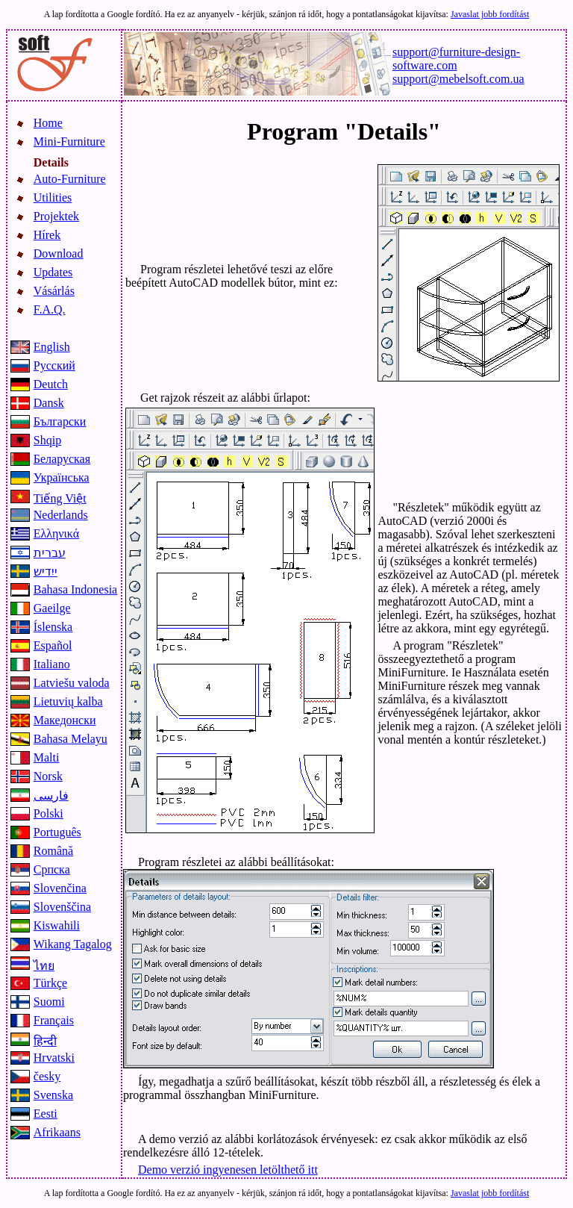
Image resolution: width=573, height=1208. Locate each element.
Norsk (48, 776)
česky (47, 1076)
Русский (54, 365)
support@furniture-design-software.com (456, 59)
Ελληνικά (56, 533)
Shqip (47, 440)
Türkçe (50, 983)
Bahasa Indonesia (75, 589)
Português (57, 832)
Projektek (56, 216)
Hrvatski (54, 1057)
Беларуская (62, 458)
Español (53, 645)
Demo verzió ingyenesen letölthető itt (228, 1169)
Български (60, 421)
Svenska (53, 1095)
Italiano (52, 664)
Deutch (51, 384)
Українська (62, 477)
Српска (52, 869)
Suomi (49, 1001)
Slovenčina (60, 888)
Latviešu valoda (72, 682)
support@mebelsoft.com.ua (458, 78)
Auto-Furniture (70, 178)
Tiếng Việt (60, 498)
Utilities (53, 197)
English (52, 346)
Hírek (47, 234)
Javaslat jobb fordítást (490, 14)
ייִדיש (45, 571)
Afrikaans (57, 1132)
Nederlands (61, 514)
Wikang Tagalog (73, 944)
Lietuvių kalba (68, 701)
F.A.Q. (50, 309)
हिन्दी (45, 1041)
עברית (50, 553)
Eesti (45, 1113)
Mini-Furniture (69, 141)
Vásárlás (54, 290)
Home (48, 122)
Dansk (49, 402)
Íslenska (53, 626)
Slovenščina (62, 906)
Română (53, 850)
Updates (53, 272)
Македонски (65, 720)
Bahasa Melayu (70, 738)
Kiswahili (57, 925)
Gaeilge (52, 608)
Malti (47, 757)
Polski (48, 813)
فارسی (51, 795)
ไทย (44, 965)
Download (59, 253)
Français (54, 1020)
